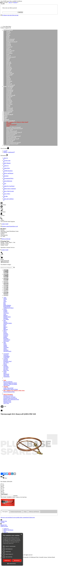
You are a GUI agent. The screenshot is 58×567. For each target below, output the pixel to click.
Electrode (8, 94)
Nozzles (8, 99)
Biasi (7, 37)
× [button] (21, 534)
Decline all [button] (17, 560)
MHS (8, 59)
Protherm (8, 69)
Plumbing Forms (10, 140)
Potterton (8, 67)
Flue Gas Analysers (11, 137)
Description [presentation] (5, 511)
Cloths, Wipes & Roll (11, 131)
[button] (12, 563)
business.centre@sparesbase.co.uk (10, 226)
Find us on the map (6, 238)
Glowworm (9, 46)
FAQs (4, 531)
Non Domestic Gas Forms (12, 138)
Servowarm (9, 75)
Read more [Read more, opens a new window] (11, 543)
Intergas (8, 55)
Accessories (9, 87)
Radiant (8, 71)
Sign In (10, 2)
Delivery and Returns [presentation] (34, 511)
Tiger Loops (9, 109)
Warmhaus (9, 83)
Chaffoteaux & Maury (11, 41)
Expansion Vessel (10, 95)
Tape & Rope (9, 141)
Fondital (8, 45)
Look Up (20, 12)
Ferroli (8, 43)
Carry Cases (9, 129)
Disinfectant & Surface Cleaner (14, 132)
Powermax (9, 68)
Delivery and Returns (8, 529)
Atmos (8, 35)
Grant (8, 48)
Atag (7, 34)
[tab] (5, 511)
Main (8, 60)
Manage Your (4, 525)
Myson (8, 66)
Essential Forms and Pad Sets (13, 136)
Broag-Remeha (10, 40)
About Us (5, 532)
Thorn (8, 77)
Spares (8, 106)
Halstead (8, 49)
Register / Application (9, 152)
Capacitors (9, 89)
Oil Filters (9, 100)
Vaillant (8, 80)
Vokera (8, 82)
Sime (7, 76)
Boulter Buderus (10, 39)
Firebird (8, 44)
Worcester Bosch (10, 85)
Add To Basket (4, 494)
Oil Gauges (9, 101)
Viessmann (9, 81)
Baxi (7, 36)
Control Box (9, 91)
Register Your (4, 521)
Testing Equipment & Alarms (13, 142)
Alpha (8, 31)
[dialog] (12, 549)
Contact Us (6, 528)
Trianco (8, 78)
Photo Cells (9, 104)
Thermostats (9, 108)
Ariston (8, 32)
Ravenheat (9, 72)
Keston (8, 58)
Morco (8, 64)
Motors (8, 97)
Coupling (8, 92)
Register (15, 2)
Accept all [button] (7, 560)
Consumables (9, 90)
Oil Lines (8, 103)
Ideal (7, 54)
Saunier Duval (10, 73)
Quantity (16, 495)
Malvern (8, 62)
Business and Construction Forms (14, 128)
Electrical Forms (10, 134)
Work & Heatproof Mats (12, 143)
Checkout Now (4, 262)
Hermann (8, 52)
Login (5, 150)
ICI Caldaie (9, 53)
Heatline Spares (10, 50)
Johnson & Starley (11, 57)
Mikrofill (8, 63)
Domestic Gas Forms (11, 133)
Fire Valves (9, 96)
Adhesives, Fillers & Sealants (13, 127)
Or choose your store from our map (10, 15)
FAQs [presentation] (25, 511)
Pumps (8, 105)
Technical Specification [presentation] (15, 511)
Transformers (9, 110)
